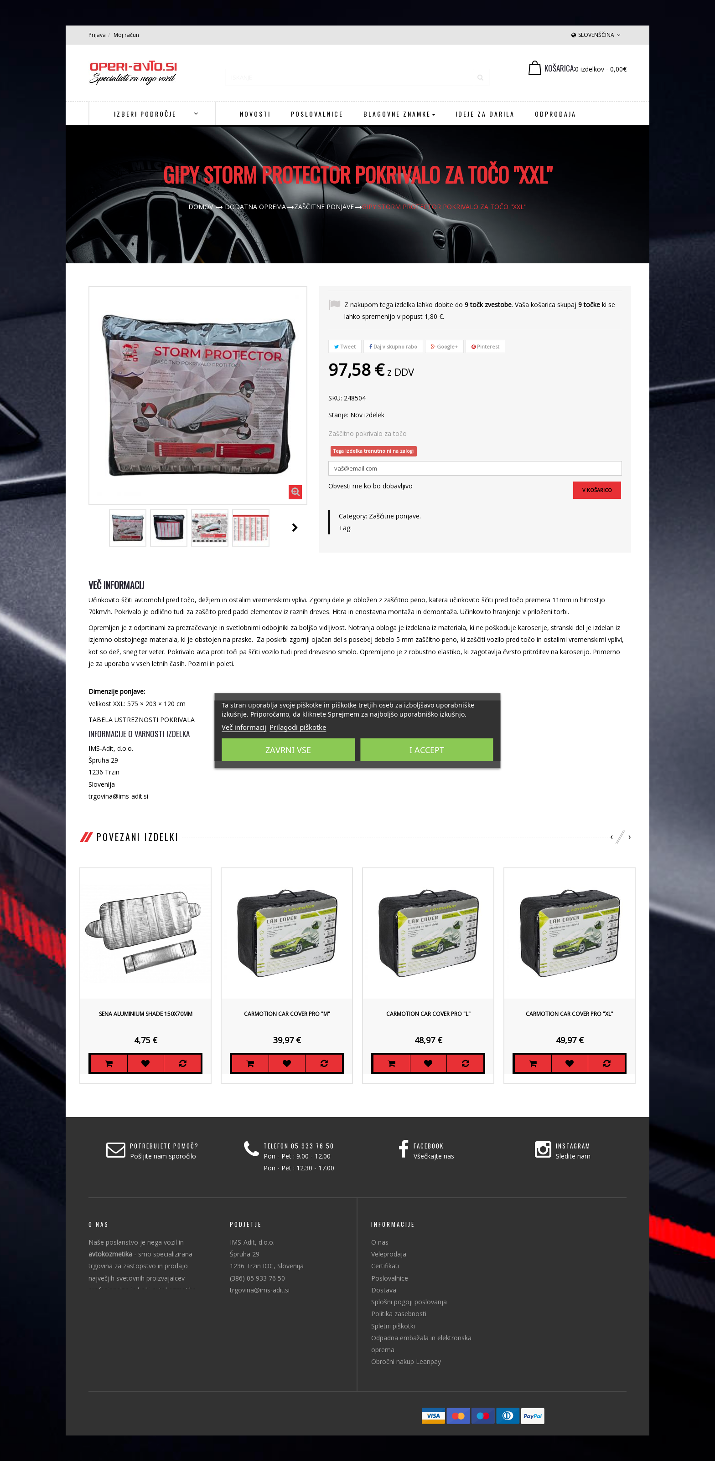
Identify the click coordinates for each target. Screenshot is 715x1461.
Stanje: (338, 414)
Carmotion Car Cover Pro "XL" (569, 1014)
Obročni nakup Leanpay (406, 1361)
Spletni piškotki (393, 1326)
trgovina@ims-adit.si (260, 1290)
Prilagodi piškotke (297, 726)
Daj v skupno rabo (393, 346)
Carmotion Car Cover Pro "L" (428, 1014)
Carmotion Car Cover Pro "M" (287, 1014)
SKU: (335, 398)
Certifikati (385, 1265)
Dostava (383, 1290)
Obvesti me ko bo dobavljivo (370, 486)
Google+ (444, 346)
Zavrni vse (288, 749)
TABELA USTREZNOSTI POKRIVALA (141, 719)
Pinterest (485, 346)
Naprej (295, 527)
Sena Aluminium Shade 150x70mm (145, 1014)
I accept (426, 749)
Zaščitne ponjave (394, 516)
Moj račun (126, 35)
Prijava (97, 35)
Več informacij (244, 726)
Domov (200, 206)
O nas (380, 1242)
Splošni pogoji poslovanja (409, 1301)
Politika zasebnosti (398, 1313)
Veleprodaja (388, 1254)
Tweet (345, 346)
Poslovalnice (389, 1278)
